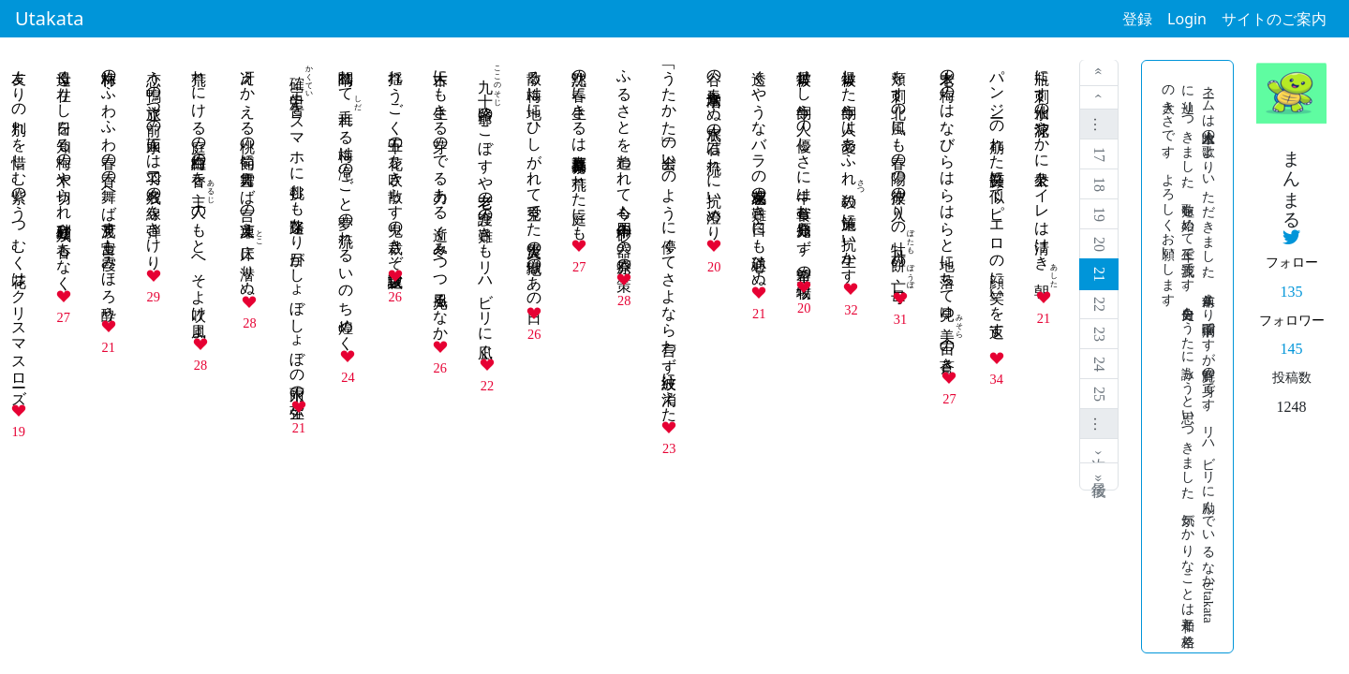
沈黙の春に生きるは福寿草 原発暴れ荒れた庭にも (579, 146)
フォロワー (1292, 320)
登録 (1137, 18)
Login (1187, 18)
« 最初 (1099, 73)
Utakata (49, 18)
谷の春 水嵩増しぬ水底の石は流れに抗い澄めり (714, 146)
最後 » (1099, 476)
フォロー (1292, 262)
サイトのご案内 (1274, 18)
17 (1099, 154)
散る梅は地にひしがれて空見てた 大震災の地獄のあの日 (534, 180)
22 (1099, 304)
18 (1099, 184)
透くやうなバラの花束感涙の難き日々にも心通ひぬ (759, 169)
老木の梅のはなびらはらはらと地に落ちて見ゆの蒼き (948, 212)
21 (1099, 274)
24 (1099, 364)
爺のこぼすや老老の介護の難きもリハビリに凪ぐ (486, 205)
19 (1099, 214)
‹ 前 (1099, 98)
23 (1099, 334)
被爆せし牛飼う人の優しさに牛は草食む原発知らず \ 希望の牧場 (804, 166)
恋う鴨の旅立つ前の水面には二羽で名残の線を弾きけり (154, 161)
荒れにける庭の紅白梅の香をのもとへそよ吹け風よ (199, 195)
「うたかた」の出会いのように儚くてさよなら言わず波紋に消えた (669, 237)
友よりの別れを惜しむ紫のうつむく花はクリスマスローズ (19, 228)
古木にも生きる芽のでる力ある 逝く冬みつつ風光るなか (441, 196)
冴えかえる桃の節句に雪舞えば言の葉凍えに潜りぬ (248, 174)
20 (1099, 244)
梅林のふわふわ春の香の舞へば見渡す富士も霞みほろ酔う (109, 186)
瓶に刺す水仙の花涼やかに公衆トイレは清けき (1042, 172)
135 (1292, 292)
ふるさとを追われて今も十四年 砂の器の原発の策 (624, 163)
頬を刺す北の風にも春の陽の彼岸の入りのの (899, 172)
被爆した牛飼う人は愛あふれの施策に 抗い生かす (849, 167)
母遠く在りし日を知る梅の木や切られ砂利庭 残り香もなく (64, 171)
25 (1099, 394)
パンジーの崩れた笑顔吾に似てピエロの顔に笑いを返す (997, 202)
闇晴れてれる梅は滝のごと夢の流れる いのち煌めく (346, 201)
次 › (1099, 451)
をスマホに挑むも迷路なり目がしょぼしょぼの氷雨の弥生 (297, 226)
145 (1292, 349)
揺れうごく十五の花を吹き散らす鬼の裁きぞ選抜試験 (396, 161)
